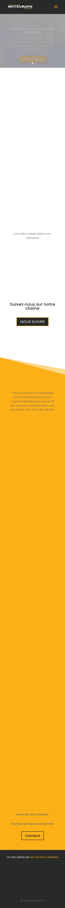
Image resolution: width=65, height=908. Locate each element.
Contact (32, 836)
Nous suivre (32, 322)
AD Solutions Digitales (44, 857)
